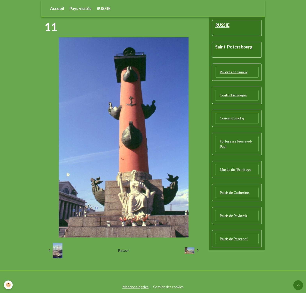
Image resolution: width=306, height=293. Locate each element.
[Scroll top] (298, 285)
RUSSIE (104, 8)
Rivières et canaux (234, 72)
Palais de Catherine (234, 192)
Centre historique (233, 95)
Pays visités (80, 8)
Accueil (57, 8)
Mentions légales (135, 287)
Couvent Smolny (232, 118)
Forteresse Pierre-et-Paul (236, 144)
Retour (123, 250)
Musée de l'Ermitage (235, 169)
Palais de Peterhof (234, 239)
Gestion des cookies (168, 287)
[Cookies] (8, 284)
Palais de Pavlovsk (233, 215)
